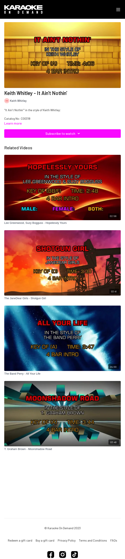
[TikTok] (74, 554)
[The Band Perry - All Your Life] (62, 374)
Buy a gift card (45, 540)
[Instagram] (62, 554)
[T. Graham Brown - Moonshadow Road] (62, 449)
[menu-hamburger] (118, 9)
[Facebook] (50, 554)
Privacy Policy (67, 540)
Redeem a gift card (20, 540)
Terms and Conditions (93, 540)
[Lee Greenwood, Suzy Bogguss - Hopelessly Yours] (62, 223)
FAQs (113, 540)
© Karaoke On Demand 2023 (62, 528)
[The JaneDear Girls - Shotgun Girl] (62, 298)
